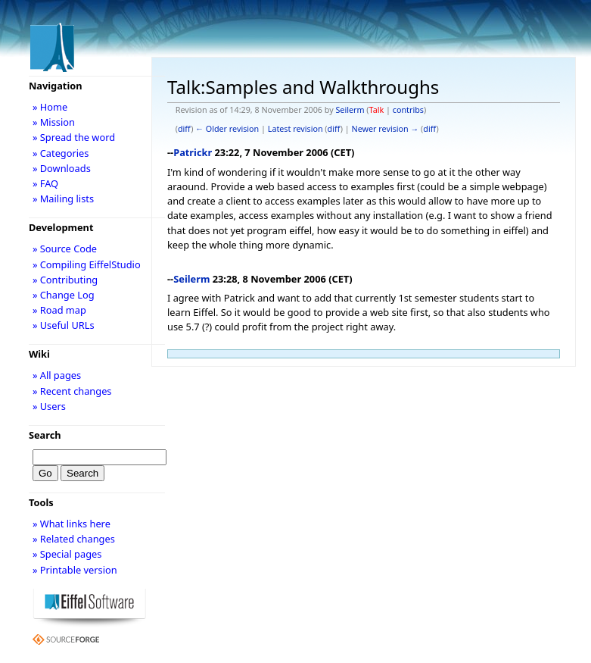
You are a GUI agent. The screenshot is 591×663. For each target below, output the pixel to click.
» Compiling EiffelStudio (87, 264)
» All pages (57, 375)
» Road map (59, 310)
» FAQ (45, 183)
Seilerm (349, 110)
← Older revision (227, 129)
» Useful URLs (64, 325)
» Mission (54, 122)
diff (184, 129)
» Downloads (62, 168)
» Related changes (74, 539)
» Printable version (75, 570)
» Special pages (67, 554)
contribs (408, 110)
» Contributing (65, 279)
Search (45, 435)
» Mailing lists (63, 198)
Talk (376, 110)
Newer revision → (385, 129)
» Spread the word (74, 137)
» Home (50, 107)
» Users (49, 406)
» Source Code (65, 248)
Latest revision (295, 129)
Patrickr (192, 152)
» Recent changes (72, 391)
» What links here (71, 523)
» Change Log (64, 295)
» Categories (61, 153)
